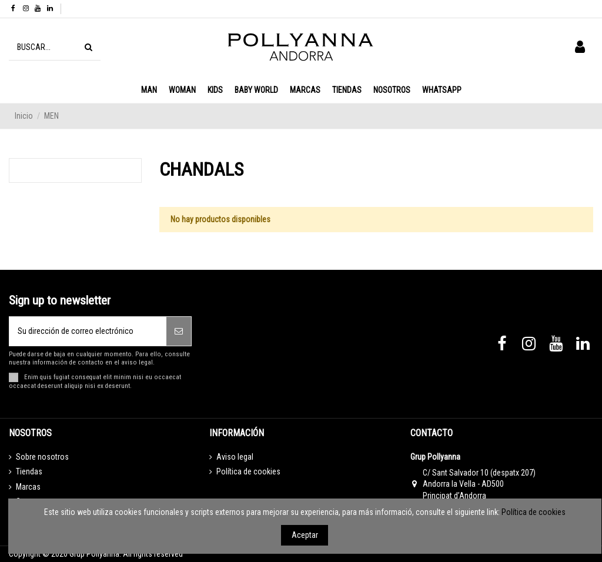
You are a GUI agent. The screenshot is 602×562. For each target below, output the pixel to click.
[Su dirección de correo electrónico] (87, 331)
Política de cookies (248, 471)
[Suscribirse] (178, 331)
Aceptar (305, 535)
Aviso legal (234, 456)
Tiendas (29, 471)
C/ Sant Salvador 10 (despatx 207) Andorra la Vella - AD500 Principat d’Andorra (479, 484)
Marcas (28, 486)
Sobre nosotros (42, 456)
